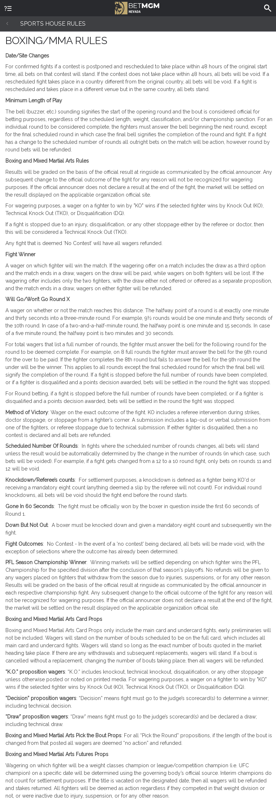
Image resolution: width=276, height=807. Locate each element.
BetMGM (137, 7)
